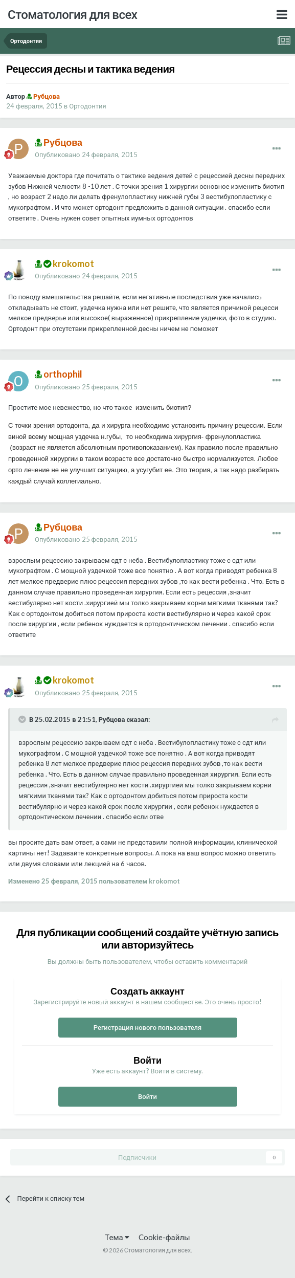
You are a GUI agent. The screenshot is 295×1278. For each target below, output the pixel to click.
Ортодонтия (87, 106)
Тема (117, 1237)
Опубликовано (86, 154)
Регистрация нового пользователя (148, 1027)
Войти (147, 1096)
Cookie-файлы (164, 1237)
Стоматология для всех (72, 14)
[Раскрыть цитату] (23, 719)
